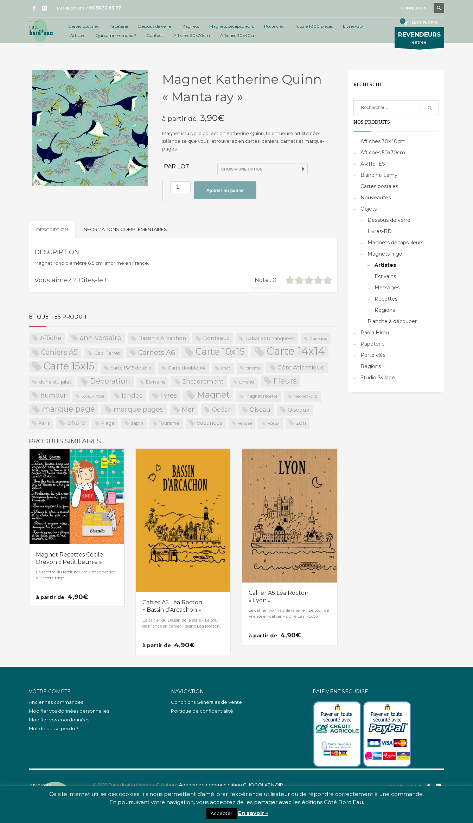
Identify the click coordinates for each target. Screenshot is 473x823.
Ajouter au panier (225, 190)
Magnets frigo (384, 254)
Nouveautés (375, 197)
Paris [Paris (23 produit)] (44, 423)
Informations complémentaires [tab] (125, 229)
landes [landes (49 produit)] (132, 395)
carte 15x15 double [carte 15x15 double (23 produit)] (131, 368)
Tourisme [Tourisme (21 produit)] (169, 423)
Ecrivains (385, 276)
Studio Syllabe (377, 377)
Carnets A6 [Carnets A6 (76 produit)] (156, 352)
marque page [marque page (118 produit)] (68, 408)
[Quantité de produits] (180, 187)
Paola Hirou (374, 332)
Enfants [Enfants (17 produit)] (246, 382)
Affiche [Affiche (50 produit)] (51, 337)
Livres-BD (379, 231)
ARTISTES (372, 164)
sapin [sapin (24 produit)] (137, 423)
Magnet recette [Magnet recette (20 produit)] (261, 396)
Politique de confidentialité (202, 711)
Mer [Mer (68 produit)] (188, 409)
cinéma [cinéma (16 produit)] (253, 368)
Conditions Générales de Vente (206, 702)
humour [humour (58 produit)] (53, 395)
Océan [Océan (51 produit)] (222, 409)
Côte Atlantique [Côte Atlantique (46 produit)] (301, 367)
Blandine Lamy (378, 175)
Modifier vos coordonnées (59, 719)
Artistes (385, 265)
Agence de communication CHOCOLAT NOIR (231, 784)
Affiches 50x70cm (382, 152)
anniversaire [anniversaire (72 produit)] (100, 338)
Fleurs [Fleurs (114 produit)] (285, 380)
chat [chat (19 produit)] (225, 368)
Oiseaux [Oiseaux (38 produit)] (298, 409)
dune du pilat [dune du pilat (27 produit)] (55, 382)
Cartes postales (379, 186)
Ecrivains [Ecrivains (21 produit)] (155, 382)
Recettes (386, 299)
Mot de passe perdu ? (53, 728)
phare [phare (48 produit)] (76, 422)
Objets (368, 209)
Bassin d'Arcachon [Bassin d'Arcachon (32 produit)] (162, 338)
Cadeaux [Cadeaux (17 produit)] (318, 338)
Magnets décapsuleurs (395, 242)
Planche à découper (392, 321)
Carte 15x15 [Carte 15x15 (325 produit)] (69, 366)
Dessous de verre (388, 220)
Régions (385, 310)
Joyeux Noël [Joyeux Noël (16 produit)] (93, 396)
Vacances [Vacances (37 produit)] (209, 422)
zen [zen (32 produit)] (301, 423)
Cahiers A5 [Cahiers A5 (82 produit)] (59, 352)
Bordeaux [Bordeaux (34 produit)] (216, 338)
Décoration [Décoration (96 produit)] (110, 381)
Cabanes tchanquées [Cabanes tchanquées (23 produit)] (269, 338)
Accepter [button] (221, 813)
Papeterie (372, 344)
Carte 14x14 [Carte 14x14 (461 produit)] (296, 351)
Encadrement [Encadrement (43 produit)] (203, 381)
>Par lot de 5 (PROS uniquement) (262, 169)
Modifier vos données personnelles (69, 711)
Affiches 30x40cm (382, 141)
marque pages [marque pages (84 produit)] (139, 409)
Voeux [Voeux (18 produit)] (273, 423)
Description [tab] (52, 229)
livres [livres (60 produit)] (168, 395)
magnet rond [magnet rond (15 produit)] (305, 396)
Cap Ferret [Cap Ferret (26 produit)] (107, 353)
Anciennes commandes (56, 702)
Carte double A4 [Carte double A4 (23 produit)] (186, 368)
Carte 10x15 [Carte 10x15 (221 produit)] (220, 351)
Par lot (176, 166)
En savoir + (253, 813)
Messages (387, 287)
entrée (419, 39)
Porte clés (372, 355)
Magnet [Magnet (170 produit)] (213, 395)
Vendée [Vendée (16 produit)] (245, 423)
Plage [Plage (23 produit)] (108, 423)
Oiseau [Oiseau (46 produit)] (260, 409)
